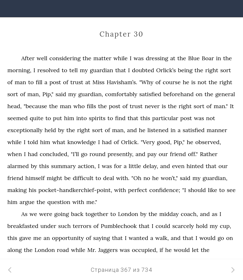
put (57, 118)
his (32, 190)
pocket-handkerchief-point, (75, 190)
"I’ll (75, 154)
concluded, (54, 154)
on (199, 94)
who (79, 106)
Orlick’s (166, 70)
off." (193, 154)
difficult (83, 178)
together (96, 214)
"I (184, 190)
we (33, 214)
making (17, 190)
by (61, 130)
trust (76, 82)
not (201, 82)
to (64, 70)
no (146, 178)
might (54, 178)
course (172, 82)
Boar (208, 58)
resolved (48, 70)
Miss (98, 82)
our (163, 154)
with (120, 190)
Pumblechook (119, 226)
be (67, 178)
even (178, 166)
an (46, 238)
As (24, 214)
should (197, 190)
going (61, 214)
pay (152, 154)
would (207, 238)
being (185, 70)
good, (164, 142)
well (42, 58)
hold (202, 226)
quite (36, 118)
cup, (225, 226)
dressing (157, 58)
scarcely (183, 226)
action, (87, 166)
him (69, 118)
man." (221, 106)
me (37, 238)
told (33, 142)
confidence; (164, 190)
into (81, 118)
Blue (194, 58)
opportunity (68, 238)
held (50, 130)
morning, (19, 70)
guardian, (90, 94)
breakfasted (22, 226)
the (87, 58)
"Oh (136, 178)
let (195, 250)
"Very (148, 142)
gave (25, 238)
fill (39, 82)
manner (217, 130)
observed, (208, 142)
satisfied (150, 94)
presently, (121, 154)
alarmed (18, 166)
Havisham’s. (122, 82)
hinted (195, 166)
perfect (137, 190)
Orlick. (130, 142)
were (45, 214)
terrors (82, 226)
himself (35, 178)
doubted (143, 70)
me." (91, 202)
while (120, 58)
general (225, 94)
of (10, 82)
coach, (189, 214)
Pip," (47, 94)
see (231, 190)
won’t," (169, 178)
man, (33, 94)
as (214, 214)
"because (35, 106)
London (128, 214)
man (20, 82)
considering (65, 58)
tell (73, 70)
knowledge (81, 142)
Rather (209, 154)
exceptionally (24, 130)
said (61, 94)
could (163, 226)
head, (14, 106)
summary (63, 166)
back (77, 214)
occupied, (145, 250)
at (172, 58)
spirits (97, 118)
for (118, 166)
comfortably (121, 94)
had (107, 142)
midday (169, 214)
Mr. (91, 250)
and (132, 130)
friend (178, 154)
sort (225, 70)
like (212, 190)
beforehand (178, 94)
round (98, 154)
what (58, 142)
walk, (162, 238)
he (186, 82)
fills (91, 106)
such (64, 226)
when (14, 154)
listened (157, 130)
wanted (138, 238)
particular (165, 118)
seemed (17, 118)
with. (122, 178)
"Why (146, 82)
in (218, 58)
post (55, 82)
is (193, 82)
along (14, 250)
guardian (101, 70)
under (48, 226)
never (152, 106)
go (84, 154)
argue (27, 202)
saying (101, 238)
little (135, 166)
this (145, 118)
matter (102, 58)
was (139, 58)
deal (108, 178)
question (59, 202)
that (120, 70)
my (84, 70)
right (211, 70)
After (27, 58)
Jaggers (107, 250)
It (232, 106)
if (161, 250)
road (63, 250)
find (120, 118)
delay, (150, 166)
